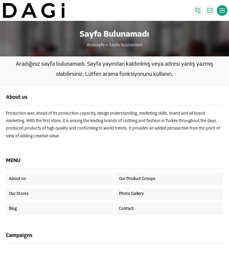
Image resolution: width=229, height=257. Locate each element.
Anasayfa (96, 45)
